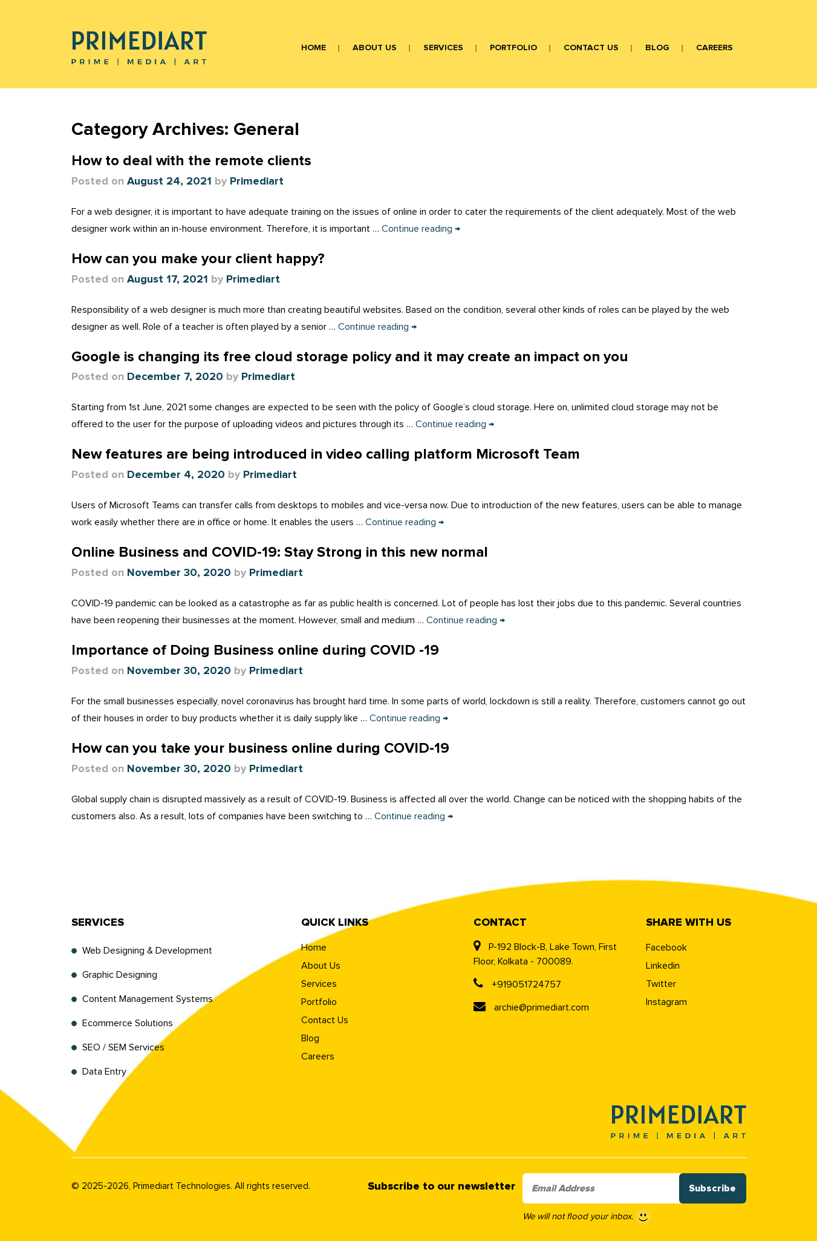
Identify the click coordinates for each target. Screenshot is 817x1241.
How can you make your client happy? (198, 259)
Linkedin (663, 966)
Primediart (257, 181)
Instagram (666, 1002)
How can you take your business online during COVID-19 (260, 748)
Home (313, 48)
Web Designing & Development (147, 951)
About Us (375, 48)
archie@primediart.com (531, 1007)
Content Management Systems (147, 999)
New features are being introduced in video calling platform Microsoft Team (325, 454)
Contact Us (591, 48)
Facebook (666, 947)
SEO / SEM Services (123, 1047)
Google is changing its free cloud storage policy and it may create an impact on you (349, 357)
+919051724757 (517, 984)
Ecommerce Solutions (127, 1023)
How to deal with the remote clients (191, 161)
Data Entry (104, 1072)
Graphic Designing (119, 975)
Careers (714, 48)
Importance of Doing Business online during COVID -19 (255, 650)
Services (443, 48)
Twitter (661, 984)
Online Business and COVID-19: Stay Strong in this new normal (279, 552)
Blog (657, 48)
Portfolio (513, 48)
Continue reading (421, 229)
